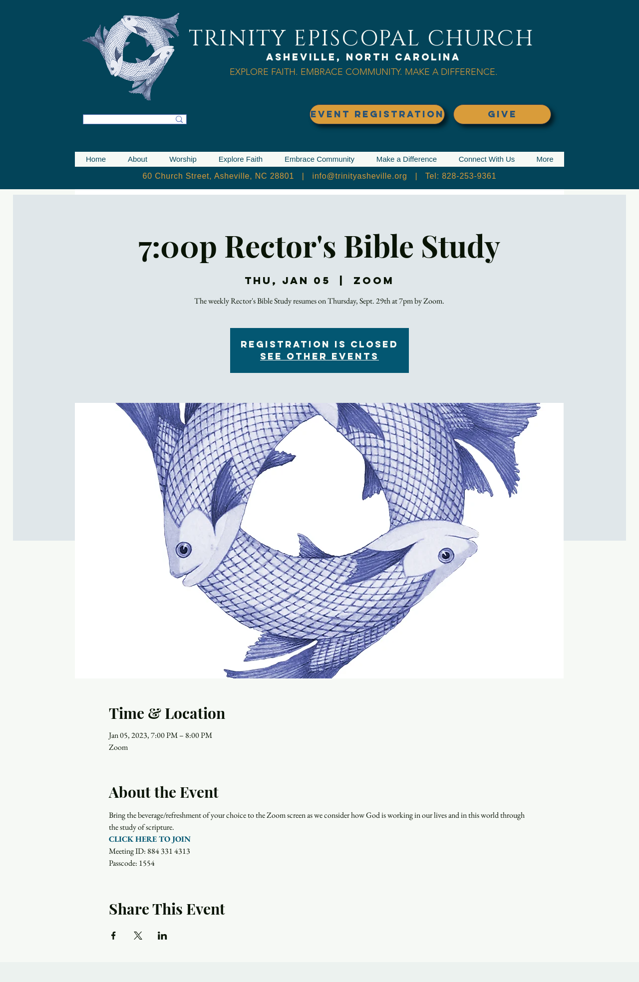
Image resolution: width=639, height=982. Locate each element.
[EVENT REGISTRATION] (377, 114)
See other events (319, 356)
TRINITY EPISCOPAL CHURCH (361, 38)
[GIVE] (502, 114)
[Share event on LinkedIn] (162, 936)
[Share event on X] (138, 936)
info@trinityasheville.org (360, 176)
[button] (137, 159)
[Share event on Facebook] (113, 936)
